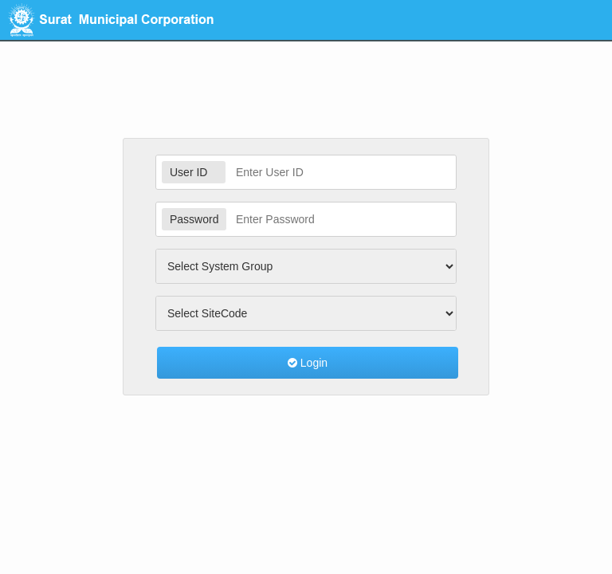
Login (308, 362)
